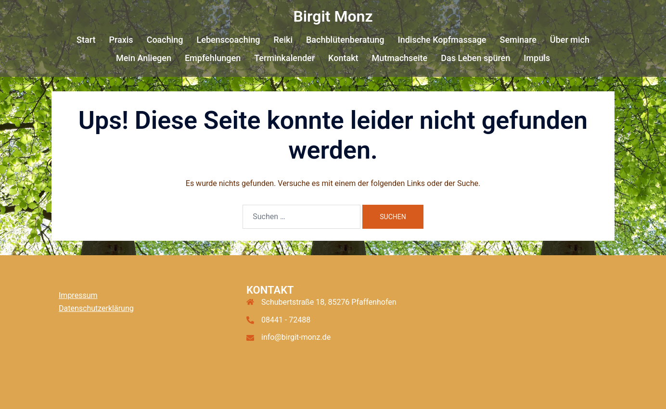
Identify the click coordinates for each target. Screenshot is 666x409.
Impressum (78, 295)
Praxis (121, 40)
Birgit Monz (332, 16)
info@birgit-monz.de (296, 337)
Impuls (537, 58)
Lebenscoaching (228, 40)
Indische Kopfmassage (442, 40)
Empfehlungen (213, 58)
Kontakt (343, 58)
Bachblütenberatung (345, 40)
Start (86, 40)
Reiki (283, 40)
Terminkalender (284, 58)
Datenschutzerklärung (96, 308)
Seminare (518, 40)
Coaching (165, 40)
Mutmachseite (400, 58)
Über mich (569, 40)
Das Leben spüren (475, 58)
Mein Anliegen (143, 58)
